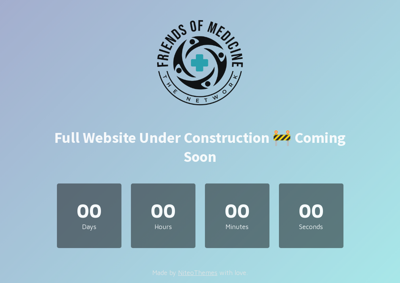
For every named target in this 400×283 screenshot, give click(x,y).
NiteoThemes (197, 273)
